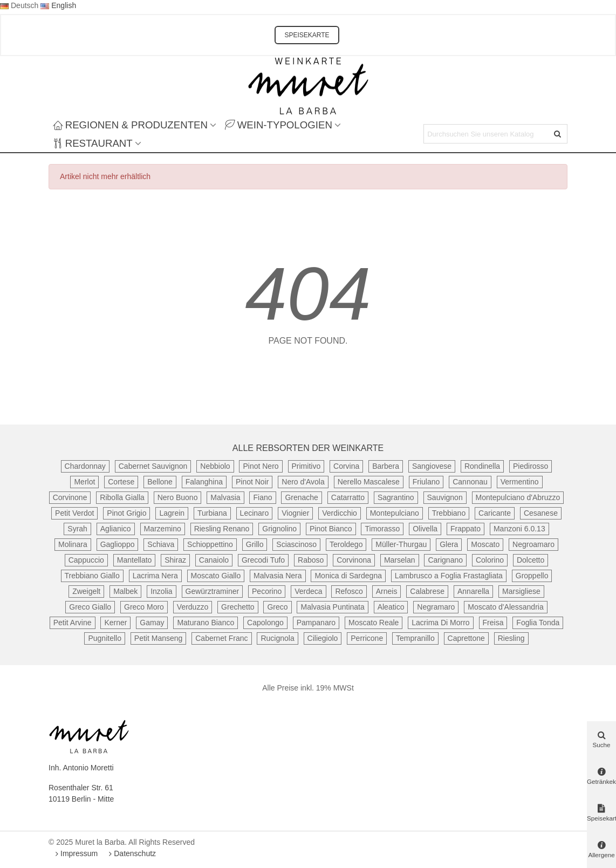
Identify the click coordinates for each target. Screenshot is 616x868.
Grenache (301, 497)
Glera (449, 544)
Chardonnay (85, 466)
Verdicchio (339, 513)
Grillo (255, 544)
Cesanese (541, 513)
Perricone (367, 638)
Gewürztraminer (212, 591)
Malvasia (225, 497)
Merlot (84, 481)
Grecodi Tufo (263, 560)
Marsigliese (521, 591)
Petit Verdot (74, 513)
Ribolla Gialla (122, 497)
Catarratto (348, 497)
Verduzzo (192, 607)
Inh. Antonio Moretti (81, 767)
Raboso (311, 560)
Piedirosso (530, 466)
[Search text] (486, 134)
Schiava (160, 544)
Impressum (75, 853)
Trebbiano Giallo (92, 575)
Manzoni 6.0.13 (519, 528)
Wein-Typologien (278, 125)
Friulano (426, 481)
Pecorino (267, 591)
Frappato (465, 528)
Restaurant (93, 143)
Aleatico (391, 607)
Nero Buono (178, 497)
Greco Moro (144, 607)
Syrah (77, 528)
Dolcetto (530, 560)
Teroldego (346, 544)
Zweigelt (86, 591)
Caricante (494, 513)
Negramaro (436, 607)
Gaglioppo (117, 544)
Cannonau (470, 481)
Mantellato (134, 560)
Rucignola (277, 638)
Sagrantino (396, 497)
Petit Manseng (158, 638)
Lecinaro (254, 513)
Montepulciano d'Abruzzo (518, 497)
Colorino (490, 560)
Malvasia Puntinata (332, 607)
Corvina (346, 466)
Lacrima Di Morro (440, 622)
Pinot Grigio (126, 513)
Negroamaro (533, 544)
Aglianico (115, 528)
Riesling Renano (222, 528)
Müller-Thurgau (401, 544)
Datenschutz (131, 853)
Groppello (532, 575)
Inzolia (161, 591)
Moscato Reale (373, 622)
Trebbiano (449, 513)
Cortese (121, 481)
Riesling (511, 638)
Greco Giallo (90, 607)
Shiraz (175, 560)
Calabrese (427, 591)
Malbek (125, 591)
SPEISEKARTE (306, 35)
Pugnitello (104, 638)
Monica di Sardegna (348, 575)
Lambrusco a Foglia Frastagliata (449, 575)
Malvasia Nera (278, 575)
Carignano (445, 560)
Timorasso (382, 528)
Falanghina (204, 481)
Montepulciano (394, 513)
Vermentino (520, 481)
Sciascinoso (296, 544)
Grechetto (237, 607)
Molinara (72, 544)
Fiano (262, 497)
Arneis (387, 591)
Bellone (160, 481)
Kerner (115, 622)
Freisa (493, 622)
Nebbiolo (215, 466)
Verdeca (308, 591)
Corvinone (70, 497)
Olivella (425, 528)
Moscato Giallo (216, 575)
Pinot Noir (252, 481)
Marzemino (162, 528)
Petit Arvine (72, 622)
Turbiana (212, 513)
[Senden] (558, 134)
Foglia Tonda (537, 622)
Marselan (399, 560)
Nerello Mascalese (369, 481)
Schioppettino (210, 544)
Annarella (473, 591)
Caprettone (466, 638)
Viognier (295, 513)
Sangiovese (431, 466)
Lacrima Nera (155, 575)
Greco (277, 607)
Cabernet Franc (221, 638)
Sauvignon (445, 497)
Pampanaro (316, 622)
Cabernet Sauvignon (153, 466)
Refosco (348, 591)
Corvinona (354, 560)
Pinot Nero (260, 466)
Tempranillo (415, 638)
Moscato (485, 544)
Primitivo (306, 466)
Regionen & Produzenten (130, 125)
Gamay (152, 622)
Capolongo (265, 622)
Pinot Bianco (331, 528)
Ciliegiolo (322, 638)
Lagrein (171, 513)
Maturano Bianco (205, 622)
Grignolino (279, 528)
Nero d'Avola (303, 481)
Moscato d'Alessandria (505, 607)
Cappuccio (86, 560)
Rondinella (482, 466)
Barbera (385, 466)
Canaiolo (214, 560)
